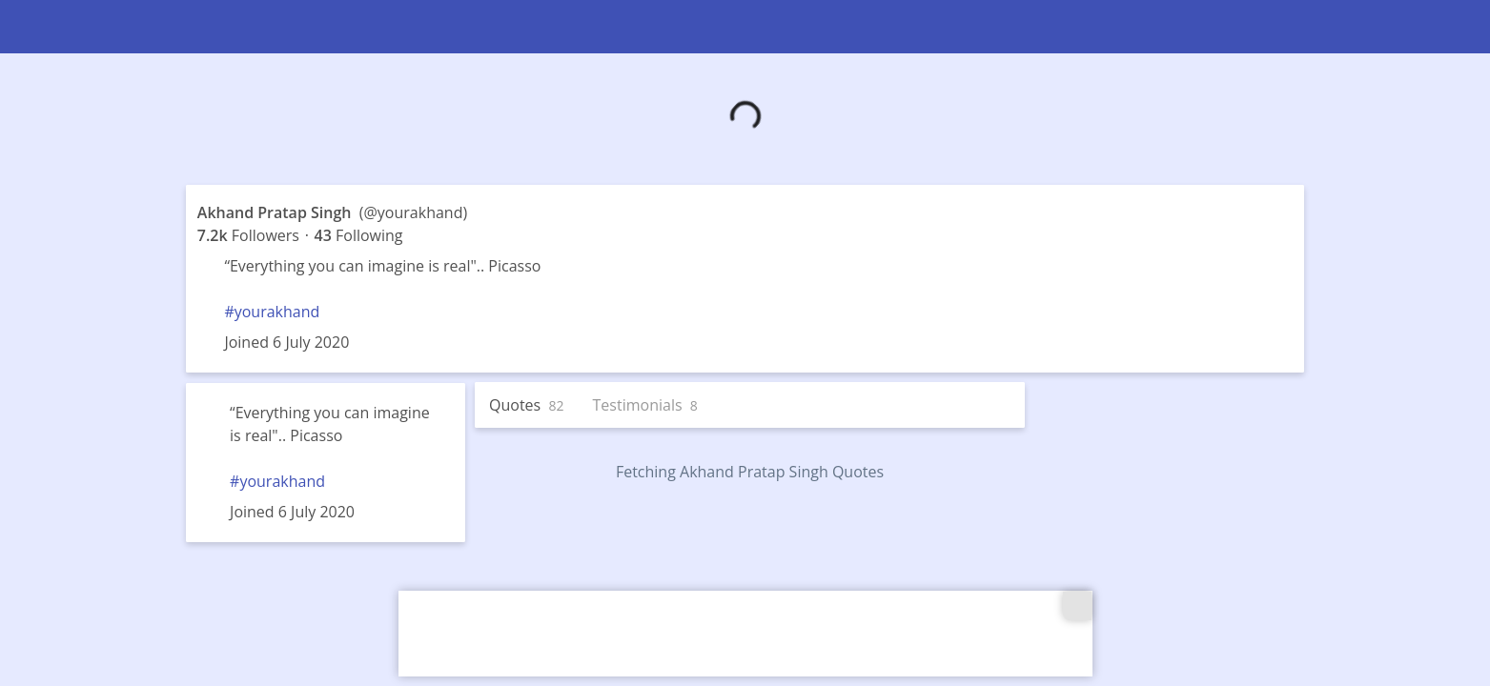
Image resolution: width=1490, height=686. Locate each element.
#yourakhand (271, 311)
